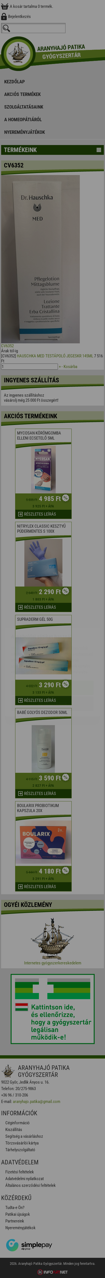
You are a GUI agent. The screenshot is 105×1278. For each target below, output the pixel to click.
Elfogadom (52, 655)
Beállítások (52, 671)
